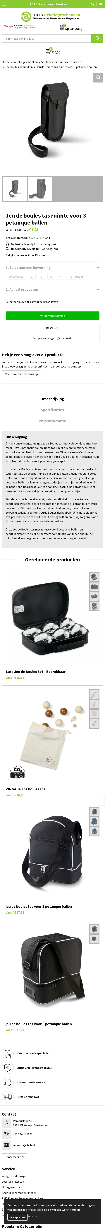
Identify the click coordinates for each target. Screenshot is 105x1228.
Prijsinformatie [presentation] (52, 420)
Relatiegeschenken (25, 62)
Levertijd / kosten (13, 1181)
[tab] (52, 398)
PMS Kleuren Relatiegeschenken (22, 1198)
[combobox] (47, 38)
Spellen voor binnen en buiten (60, 62)
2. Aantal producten (22, 289)
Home (6, 62)
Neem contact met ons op (21, 374)
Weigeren (32, 1216)
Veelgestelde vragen (14, 1176)
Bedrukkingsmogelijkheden (19, 1193)
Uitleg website (11, 1187)
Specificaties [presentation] (52, 409)
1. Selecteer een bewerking (28, 267)
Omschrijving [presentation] (52, 398)
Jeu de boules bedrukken (17, 67)
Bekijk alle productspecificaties (26, 255)
